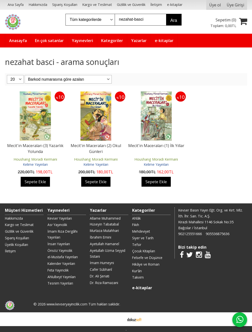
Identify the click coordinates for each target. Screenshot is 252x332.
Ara (173, 20)
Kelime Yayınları (35, 164)
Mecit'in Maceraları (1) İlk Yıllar (156, 145)
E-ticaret (118, 319)
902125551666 (190, 233)
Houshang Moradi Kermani (35, 159)
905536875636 (217, 233)
